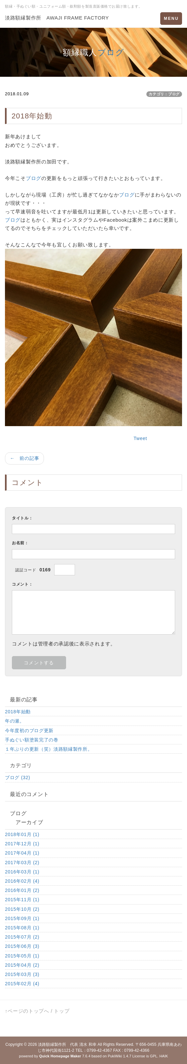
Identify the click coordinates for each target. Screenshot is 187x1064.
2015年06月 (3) (22, 946)
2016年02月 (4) (22, 881)
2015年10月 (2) (22, 909)
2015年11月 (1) (22, 899)
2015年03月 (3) (22, 974)
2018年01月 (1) (22, 834)
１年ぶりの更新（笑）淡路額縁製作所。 (49, 749)
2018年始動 (18, 711)
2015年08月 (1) (22, 927)
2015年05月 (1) (22, 955)
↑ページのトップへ (27, 1011)
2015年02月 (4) (22, 983)
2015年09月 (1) (22, 918)
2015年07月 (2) (22, 937)
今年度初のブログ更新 (29, 730)
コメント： (22, 584)
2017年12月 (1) (22, 843)
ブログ (111, 52)
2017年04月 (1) (22, 853)
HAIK (163, 1056)
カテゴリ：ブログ (164, 94)
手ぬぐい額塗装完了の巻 (31, 739)
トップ (61, 1011)
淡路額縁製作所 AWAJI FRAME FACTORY (57, 18)
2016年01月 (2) (22, 890)
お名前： (20, 543)
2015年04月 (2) (22, 965)
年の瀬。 (14, 721)
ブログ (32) (17, 777)
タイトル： (22, 518)
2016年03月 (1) (22, 871)
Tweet (140, 438)
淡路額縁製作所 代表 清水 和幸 (67, 1044)
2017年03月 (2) (22, 862)
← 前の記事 (24, 458)
